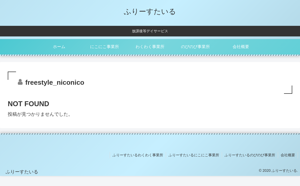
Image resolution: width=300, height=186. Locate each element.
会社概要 (288, 155)
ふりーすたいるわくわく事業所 (138, 155)
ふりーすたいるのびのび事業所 (250, 155)
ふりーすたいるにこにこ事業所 (194, 155)
